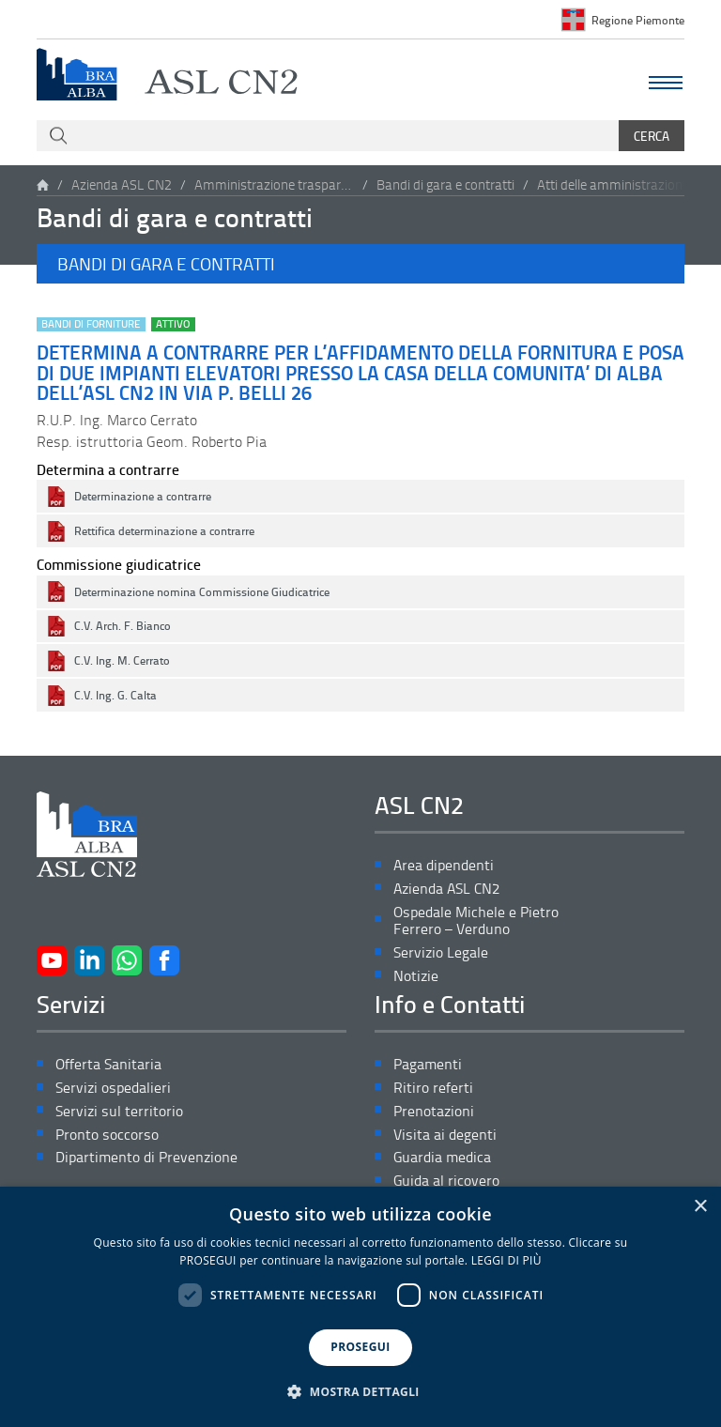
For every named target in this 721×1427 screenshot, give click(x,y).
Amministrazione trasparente (274, 184)
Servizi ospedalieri (113, 1088)
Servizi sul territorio (119, 1111)
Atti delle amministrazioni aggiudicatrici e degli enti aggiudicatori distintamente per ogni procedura (617, 184)
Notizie (415, 976)
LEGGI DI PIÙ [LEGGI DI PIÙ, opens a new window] (506, 1260)
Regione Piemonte (637, 19)
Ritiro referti (433, 1088)
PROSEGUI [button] (360, 1347)
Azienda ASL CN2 (121, 184)
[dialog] (360, 1307)
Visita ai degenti (445, 1134)
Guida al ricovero (446, 1180)
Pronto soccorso (107, 1134)
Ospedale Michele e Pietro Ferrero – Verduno (476, 921)
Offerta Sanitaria (108, 1064)
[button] (360, 264)
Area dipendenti (443, 865)
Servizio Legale (440, 952)
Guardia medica (442, 1157)
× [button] (700, 1207)
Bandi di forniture (90, 324)
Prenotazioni (433, 1111)
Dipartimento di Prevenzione (146, 1157)
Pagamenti (427, 1064)
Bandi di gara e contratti (445, 184)
